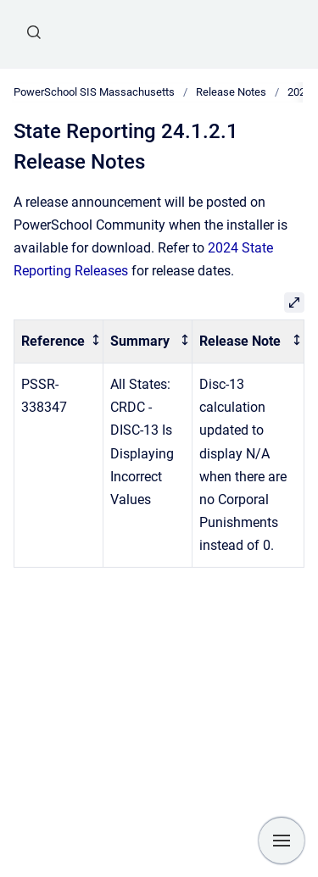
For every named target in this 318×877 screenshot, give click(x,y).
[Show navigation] (281, 840)
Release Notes (231, 92)
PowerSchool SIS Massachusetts (94, 92)
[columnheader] (58, 342)
